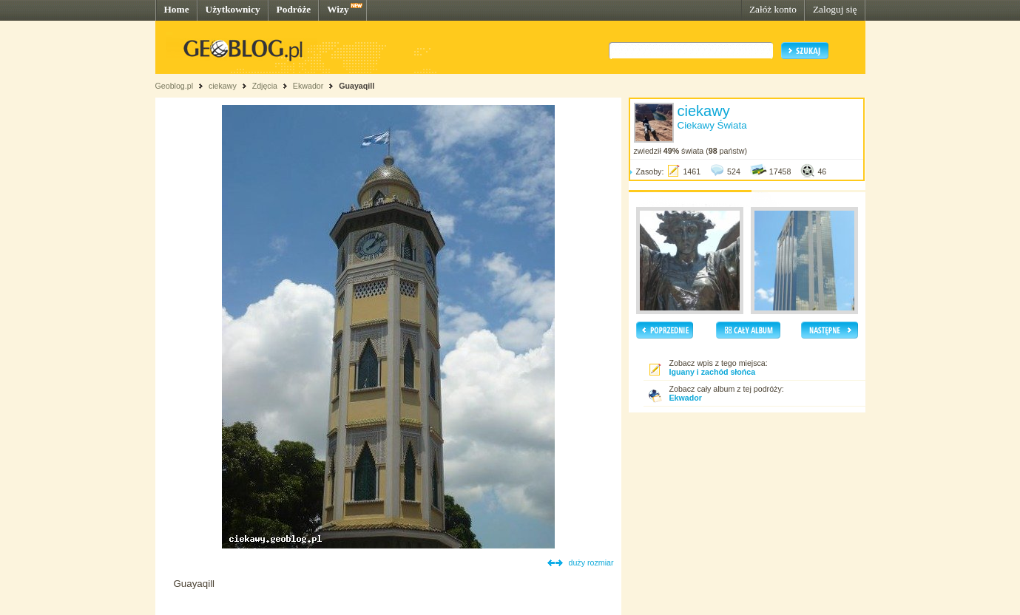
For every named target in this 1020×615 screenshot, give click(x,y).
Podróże (294, 9)
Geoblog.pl (174, 85)
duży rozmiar (591, 562)
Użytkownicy (233, 9)
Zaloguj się (835, 9)
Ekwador (308, 85)
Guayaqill (356, 85)
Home (176, 9)
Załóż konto (773, 9)
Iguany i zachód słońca (712, 371)
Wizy (337, 9)
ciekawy (223, 85)
